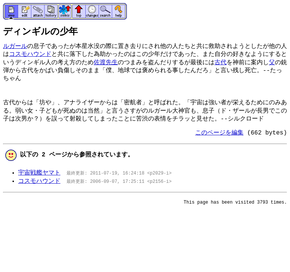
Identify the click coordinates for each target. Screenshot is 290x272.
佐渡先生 (106, 63)
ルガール (15, 46)
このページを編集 (219, 133)
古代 (220, 63)
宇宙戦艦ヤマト (39, 173)
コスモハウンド (30, 54)
